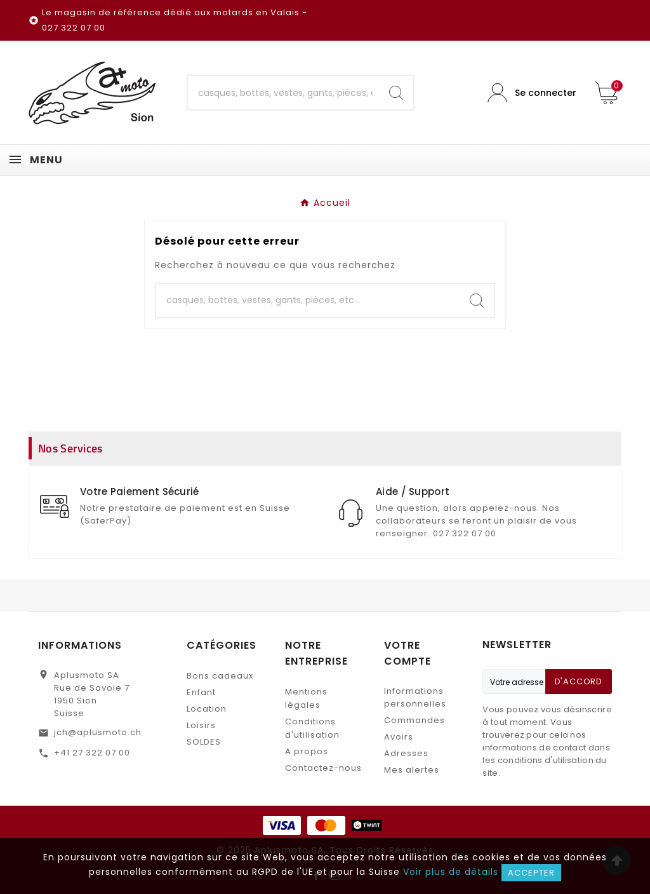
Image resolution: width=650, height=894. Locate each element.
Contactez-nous (323, 768)
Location (207, 709)
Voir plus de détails (450, 871)
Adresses (406, 753)
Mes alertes (411, 770)
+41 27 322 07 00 (92, 753)
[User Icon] (532, 93)
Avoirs (398, 737)
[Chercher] (283, 92)
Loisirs (201, 725)
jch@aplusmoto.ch (98, 732)
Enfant (201, 692)
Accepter (531, 873)
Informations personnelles (415, 697)
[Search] (396, 93)
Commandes (414, 720)
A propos (306, 751)
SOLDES (204, 742)
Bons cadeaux (220, 676)
